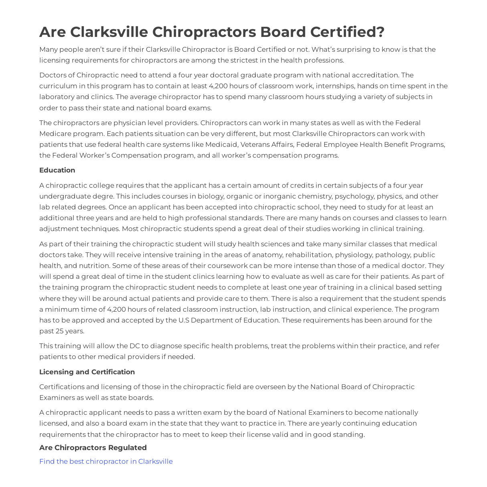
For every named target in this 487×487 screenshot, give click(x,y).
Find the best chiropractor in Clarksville (106, 461)
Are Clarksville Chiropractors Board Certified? (212, 32)
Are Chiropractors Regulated (93, 447)
